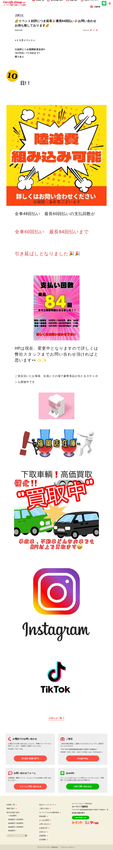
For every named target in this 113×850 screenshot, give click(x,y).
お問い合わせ (45, 824)
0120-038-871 (30, 758)
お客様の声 (44, 828)
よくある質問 (45, 820)
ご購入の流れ (45, 809)
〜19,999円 (12, 816)
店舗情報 (43, 836)
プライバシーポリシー (68, 847)
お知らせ (19, 15)
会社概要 (43, 840)
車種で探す (12, 809)
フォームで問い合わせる (30, 786)
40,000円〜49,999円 (15, 827)
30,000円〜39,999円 (15, 823)
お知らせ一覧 (56, 718)
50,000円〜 (12, 831)
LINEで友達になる (80, 817)
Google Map (82, 758)
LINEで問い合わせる (83, 786)
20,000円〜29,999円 (15, 820)
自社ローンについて (47, 805)
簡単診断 (43, 816)
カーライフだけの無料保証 (50, 812)
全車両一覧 (12, 805)
